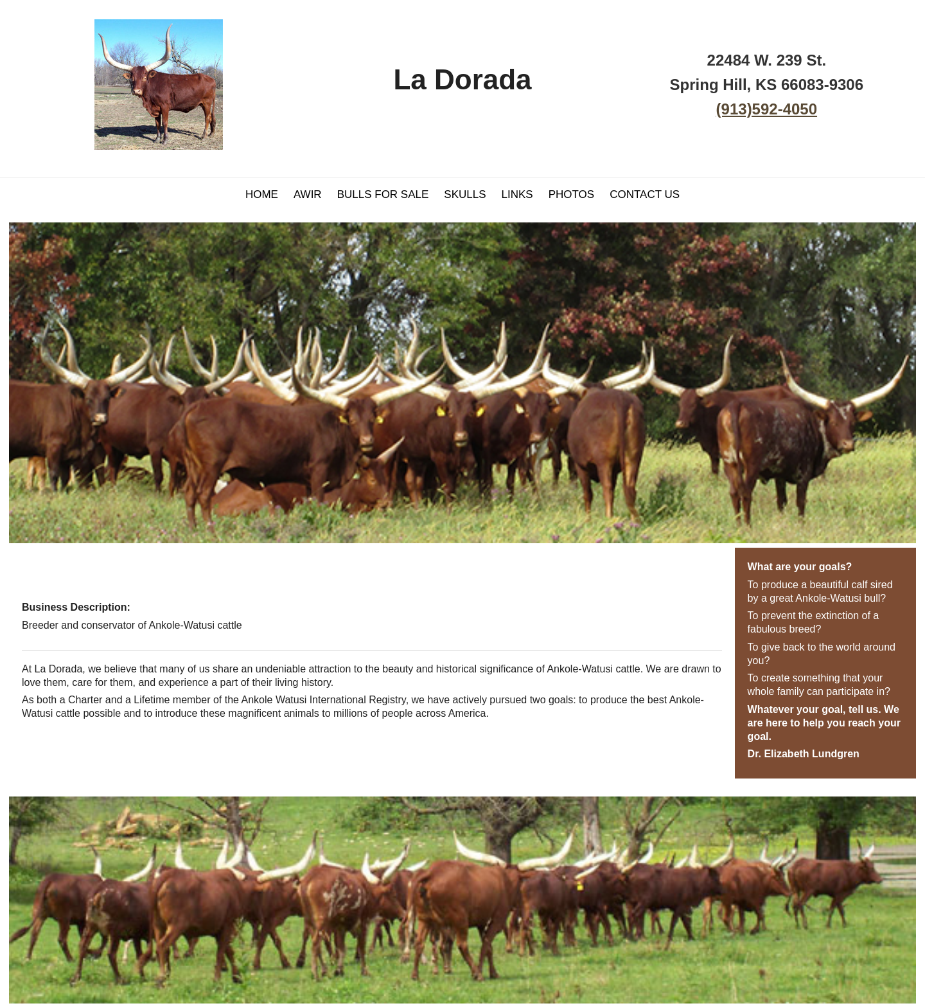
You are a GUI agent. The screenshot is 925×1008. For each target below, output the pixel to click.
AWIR (308, 194)
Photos (571, 194)
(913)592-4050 (766, 109)
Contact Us (645, 194)
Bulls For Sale (383, 194)
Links (517, 194)
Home (261, 194)
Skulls (465, 194)
